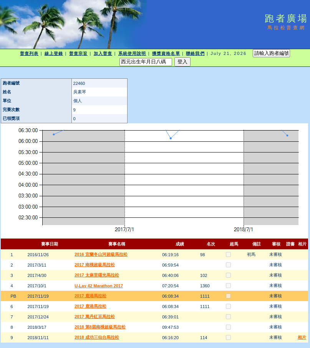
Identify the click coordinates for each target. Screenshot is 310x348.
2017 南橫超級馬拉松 (95, 264)
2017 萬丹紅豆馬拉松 (95, 316)
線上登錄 (54, 53)
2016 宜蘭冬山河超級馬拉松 (101, 254)
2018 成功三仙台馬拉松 (97, 337)
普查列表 (29, 53)
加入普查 (103, 53)
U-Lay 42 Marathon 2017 (99, 285)
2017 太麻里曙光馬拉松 (97, 275)
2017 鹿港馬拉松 (90, 295)
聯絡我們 (195, 53)
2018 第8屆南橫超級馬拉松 (100, 327)
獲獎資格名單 (166, 53)
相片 (302, 337)
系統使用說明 (132, 53)
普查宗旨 (78, 53)
